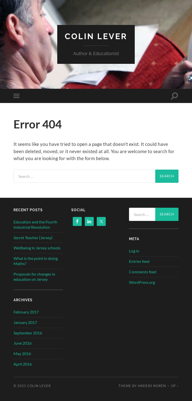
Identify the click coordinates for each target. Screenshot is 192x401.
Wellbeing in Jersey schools (37, 247)
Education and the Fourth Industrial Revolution (35, 224)
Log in (134, 250)
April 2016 (23, 364)
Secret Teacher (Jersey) (33, 237)
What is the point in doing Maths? (36, 261)
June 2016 (23, 343)
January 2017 (25, 322)
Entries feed (139, 261)
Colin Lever (96, 36)
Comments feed (142, 271)
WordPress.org (142, 282)
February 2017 (26, 311)
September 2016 (28, 332)
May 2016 (22, 353)
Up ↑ (174, 386)
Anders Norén (152, 386)
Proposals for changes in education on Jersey (34, 277)
